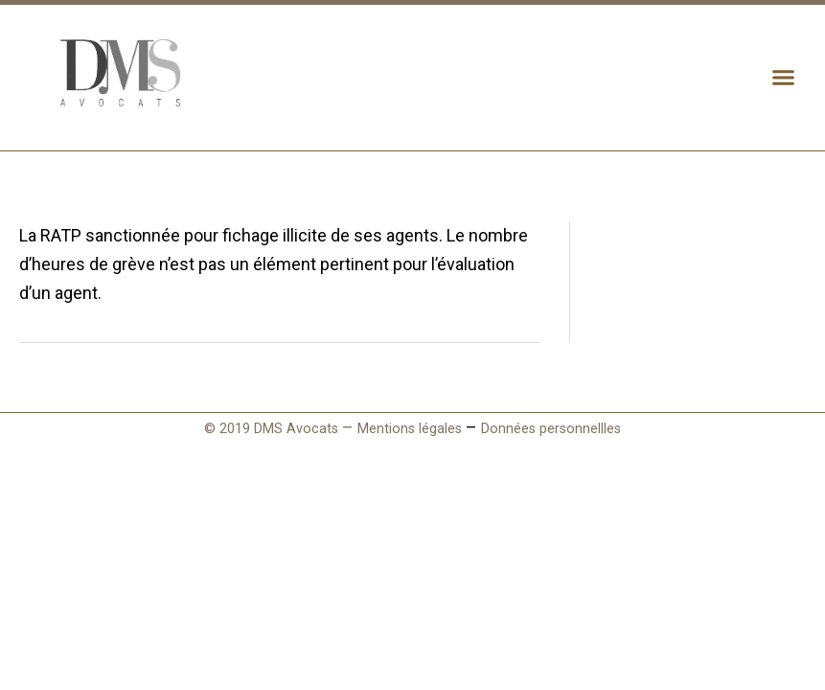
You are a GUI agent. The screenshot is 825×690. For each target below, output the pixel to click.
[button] (784, 77)
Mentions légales (409, 429)
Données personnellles (551, 429)
